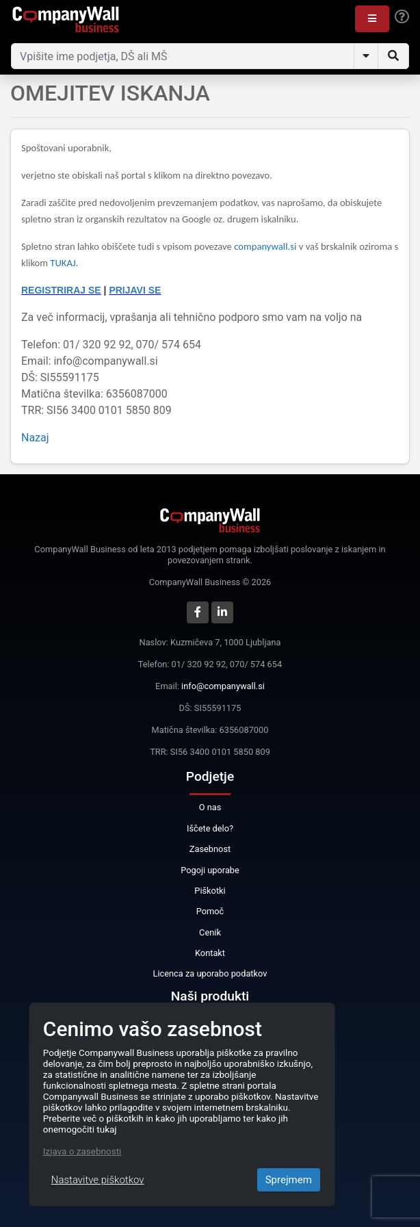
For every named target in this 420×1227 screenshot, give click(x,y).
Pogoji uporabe (210, 870)
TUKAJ (62, 263)
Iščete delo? (210, 828)
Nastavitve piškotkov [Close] (97, 1180)
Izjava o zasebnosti (82, 1151)
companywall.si (266, 246)
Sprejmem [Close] (288, 1180)
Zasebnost (210, 849)
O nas (210, 807)
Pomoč (210, 911)
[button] (372, 18)
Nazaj (35, 437)
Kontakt (210, 953)
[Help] (402, 17)
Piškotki (209, 891)
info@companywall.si (223, 686)
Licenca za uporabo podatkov (210, 973)
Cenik (210, 932)
